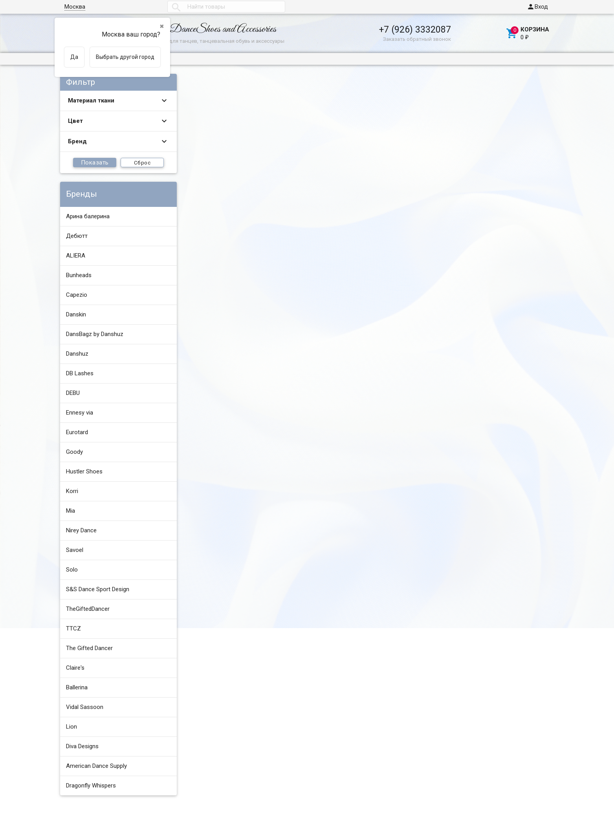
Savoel (74, 550)
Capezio (76, 294)
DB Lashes (79, 373)
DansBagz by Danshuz (94, 334)
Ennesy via (79, 412)
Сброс (142, 163)
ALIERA (75, 255)
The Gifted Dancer (89, 648)
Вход (537, 7)
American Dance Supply (96, 765)
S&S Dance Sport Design (97, 589)
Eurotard (77, 432)
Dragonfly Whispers (91, 785)
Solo (72, 569)
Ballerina (77, 687)
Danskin (76, 314)
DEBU (73, 392)
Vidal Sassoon (84, 707)
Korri (72, 491)
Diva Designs (82, 746)
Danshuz (77, 353)
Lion (71, 726)
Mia (70, 510)
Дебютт (77, 235)
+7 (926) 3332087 (415, 29)
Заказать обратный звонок (417, 39)
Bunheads (79, 275)
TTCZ (73, 628)
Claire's (75, 667)
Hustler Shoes (84, 471)
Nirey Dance (81, 530)
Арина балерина (88, 216)
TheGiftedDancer (88, 608)
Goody (74, 451)
